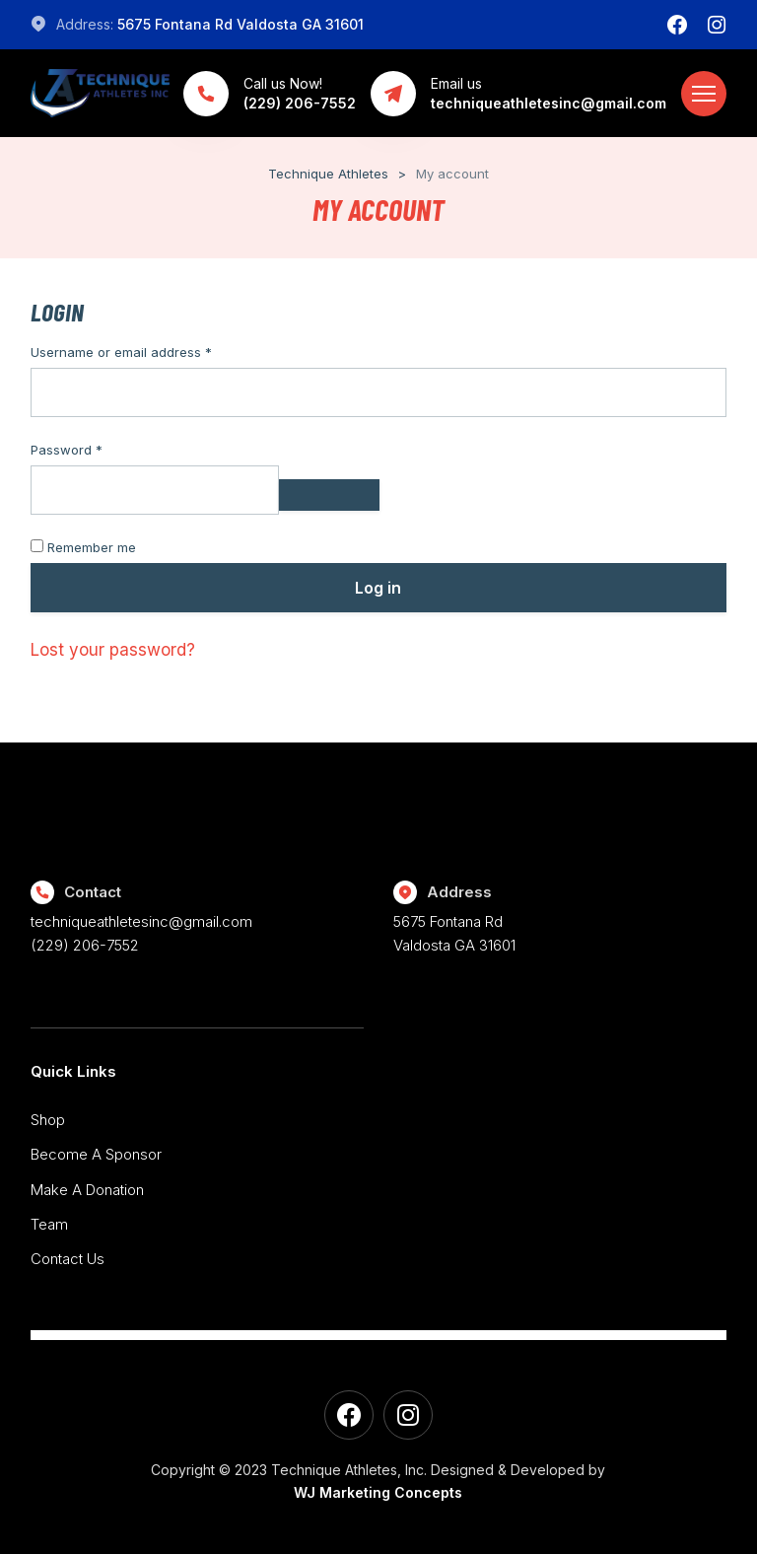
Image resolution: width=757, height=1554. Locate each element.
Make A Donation (87, 1189)
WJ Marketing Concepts (378, 1492)
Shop (48, 1119)
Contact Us (67, 1258)
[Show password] (329, 495)
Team (49, 1224)
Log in (378, 588)
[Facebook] (677, 25)
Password (94, 450)
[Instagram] (716, 25)
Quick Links (73, 1071)
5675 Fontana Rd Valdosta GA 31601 (240, 24)
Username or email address (148, 352)
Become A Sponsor (96, 1154)
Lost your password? (113, 650)
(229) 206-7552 (85, 945)
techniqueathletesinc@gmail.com (141, 921)
